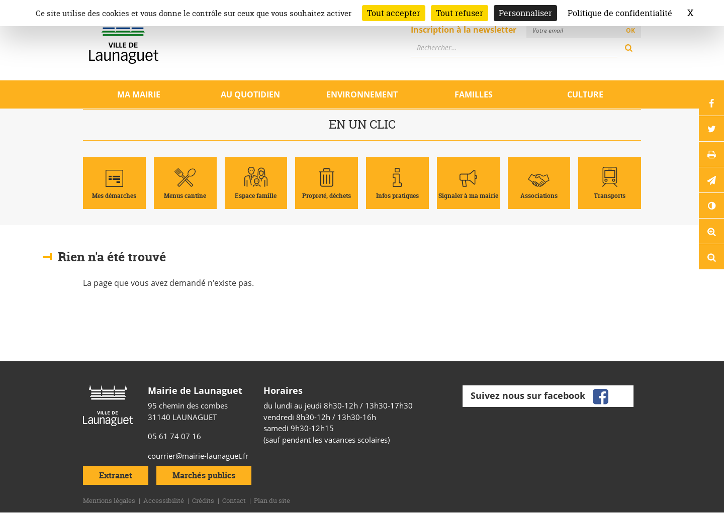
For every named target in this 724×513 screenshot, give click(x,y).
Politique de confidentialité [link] (620, 13)
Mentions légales (109, 500)
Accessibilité (163, 500)
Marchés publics (203, 475)
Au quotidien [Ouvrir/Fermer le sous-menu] (250, 94)
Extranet (115, 475)
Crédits (203, 500)
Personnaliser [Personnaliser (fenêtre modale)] (525, 13)
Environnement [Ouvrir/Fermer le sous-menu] (362, 94)
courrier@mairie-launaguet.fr (198, 456)
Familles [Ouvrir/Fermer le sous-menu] (474, 94)
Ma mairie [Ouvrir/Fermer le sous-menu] (138, 94)
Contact (234, 500)
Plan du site (272, 500)
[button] (711, 179)
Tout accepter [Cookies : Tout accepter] (393, 13)
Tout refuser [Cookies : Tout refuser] (459, 13)
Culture (585, 94)
